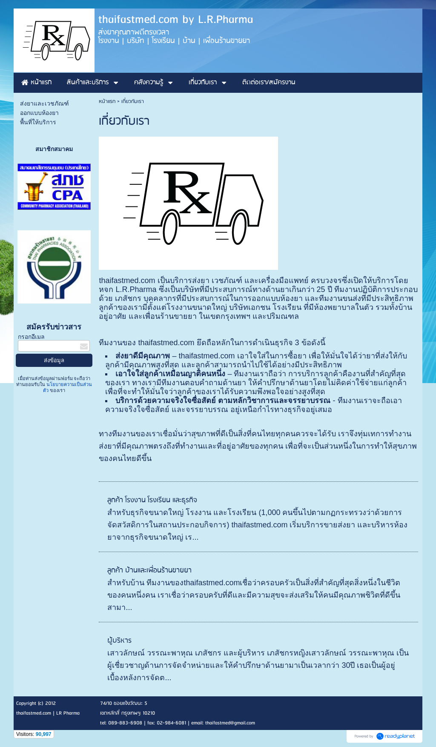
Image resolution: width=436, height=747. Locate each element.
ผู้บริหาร (119, 641)
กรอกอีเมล (31, 337)
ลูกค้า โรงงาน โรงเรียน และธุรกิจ (152, 500)
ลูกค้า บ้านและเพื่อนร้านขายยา (149, 570)
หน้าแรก (107, 101)
